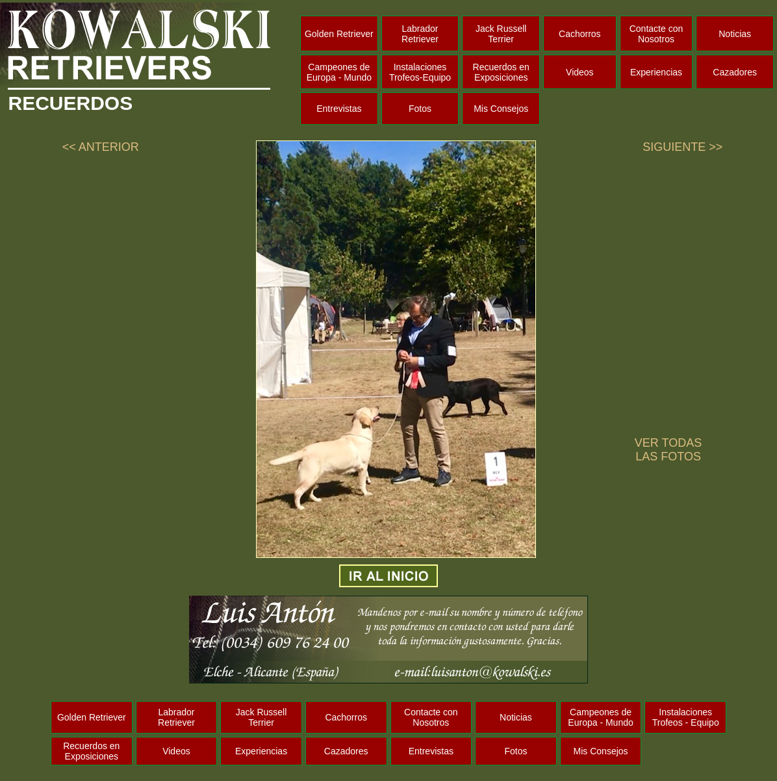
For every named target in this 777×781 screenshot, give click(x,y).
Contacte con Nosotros (656, 33)
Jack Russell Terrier (501, 33)
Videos (580, 72)
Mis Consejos (501, 108)
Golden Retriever (339, 34)
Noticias (735, 34)
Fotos (420, 108)
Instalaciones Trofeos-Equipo (420, 72)
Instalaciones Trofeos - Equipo (685, 717)
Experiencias (656, 72)
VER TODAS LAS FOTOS (668, 449)
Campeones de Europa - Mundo (339, 72)
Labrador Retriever (420, 33)
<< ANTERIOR (100, 146)
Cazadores (735, 72)
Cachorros (580, 34)
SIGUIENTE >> (682, 146)
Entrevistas (338, 108)
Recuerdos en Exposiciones (501, 72)
